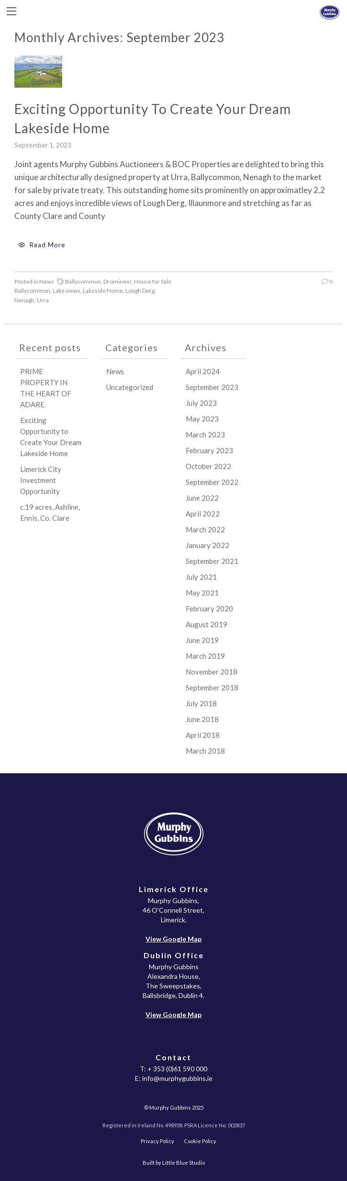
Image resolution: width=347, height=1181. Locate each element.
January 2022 (207, 545)
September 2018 (212, 687)
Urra (43, 300)
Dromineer (117, 281)
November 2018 (211, 671)
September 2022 (212, 482)
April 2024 (203, 371)
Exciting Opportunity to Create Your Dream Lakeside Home (152, 118)
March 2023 (205, 434)
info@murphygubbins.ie (177, 1078)
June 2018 (202, 719)
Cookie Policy (200, 1141)
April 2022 (203, 513)
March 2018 (205, 750)
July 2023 (201, 403)
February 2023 (209, 450)
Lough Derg (140, 290)
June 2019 (202, 640)
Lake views (66, 290)
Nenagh (24, 300)
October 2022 (208, 466)
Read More (39, 245)
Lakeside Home (103, 290)
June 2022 (202, 497)
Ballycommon (83, 281)
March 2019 (205, 656)
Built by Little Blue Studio (174, 1162)
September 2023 (212, 387)
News (46, 281)
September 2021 (212, 561)
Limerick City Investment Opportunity (40, 480)
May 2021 (202, 592)
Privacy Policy (157, 1141)
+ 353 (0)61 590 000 (177, 1069)
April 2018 (203, 735)
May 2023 (202, 418)
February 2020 (209, 608)
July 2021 (201, 577)
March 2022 (205, 529)
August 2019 (206, 624)
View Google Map (173, 939)
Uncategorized (129, 387)
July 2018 (201, 703)
